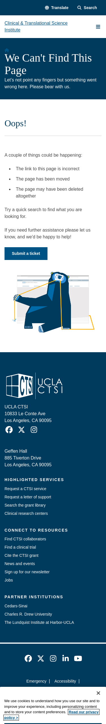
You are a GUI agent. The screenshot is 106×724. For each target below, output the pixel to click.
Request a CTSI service (25, 488)
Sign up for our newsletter (27, 572)
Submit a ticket (26, 253)
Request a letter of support (28, 497)
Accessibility (65, 681)
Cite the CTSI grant (21, 555)
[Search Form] (87, 8)
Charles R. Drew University (28, 614)
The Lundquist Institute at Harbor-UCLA (39, 622)
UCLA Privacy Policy (51, 691)
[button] (56, 8)
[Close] (98, 699)
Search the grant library (25, 505)
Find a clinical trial (20, 547)
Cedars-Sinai (16, 606)
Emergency (36, 681)
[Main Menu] (98, 26)
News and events (20, 563)
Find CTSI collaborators (25, 539)
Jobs (9, 580)
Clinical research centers (26, 513)
